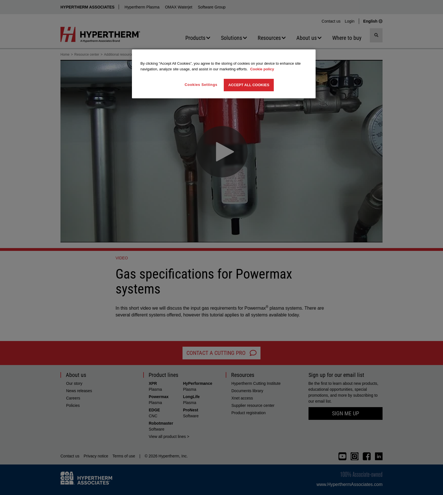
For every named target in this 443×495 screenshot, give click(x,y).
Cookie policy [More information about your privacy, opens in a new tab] (262, 69)
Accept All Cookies (248, 85)
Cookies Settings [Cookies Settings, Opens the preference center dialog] (201, 84)
